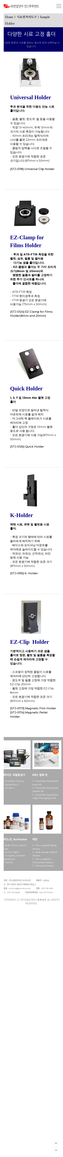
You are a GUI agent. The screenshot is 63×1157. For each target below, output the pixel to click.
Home (9, 17)
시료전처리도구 (27, 17)
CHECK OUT (21, 178)
